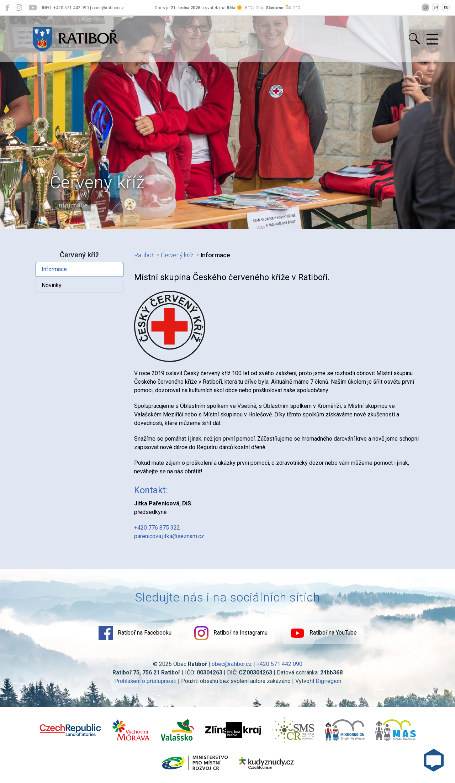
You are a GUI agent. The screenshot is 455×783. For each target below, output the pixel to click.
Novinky (52, 285)
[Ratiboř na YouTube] (32, 8)
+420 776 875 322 (157, 527)
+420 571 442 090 (279, 664)
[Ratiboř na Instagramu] (19, 8)
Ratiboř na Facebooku (135, 633)
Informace (54, 269)
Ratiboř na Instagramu (231, 633)
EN (436, 7)
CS (425, 7)
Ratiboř (144, 255)
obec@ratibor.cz (232, 664)
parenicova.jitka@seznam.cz (169, 536)
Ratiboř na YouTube (323, 633)
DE (446, 7)
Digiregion (328, 681)
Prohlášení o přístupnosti (145, 681)
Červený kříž (177, 255)
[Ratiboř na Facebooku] (7, 8)
